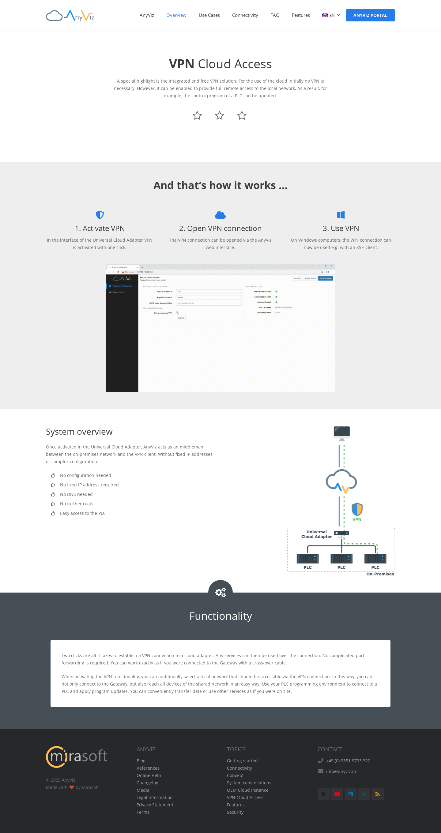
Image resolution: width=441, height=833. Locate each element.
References (148, 768)
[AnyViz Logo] (70, 15)
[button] (331, 15)
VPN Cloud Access (245, 797)
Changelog (147, 783)
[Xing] (364, 794)
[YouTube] (337, 794)
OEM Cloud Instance (248, 790)
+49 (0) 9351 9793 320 (348, 761)
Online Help (149, 775)
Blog (141, 761)
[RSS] (377, 794)
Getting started (242, 761)
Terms (143, 812)
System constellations (249, 783)
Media (143, 790)
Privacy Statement (155, 805)
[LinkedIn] (351, 794)
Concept (235, 775)
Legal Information (155, 797)
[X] (324, 794)
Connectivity (239, 768)
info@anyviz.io (341, 771)
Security (235, 812)
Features (236, 805)
